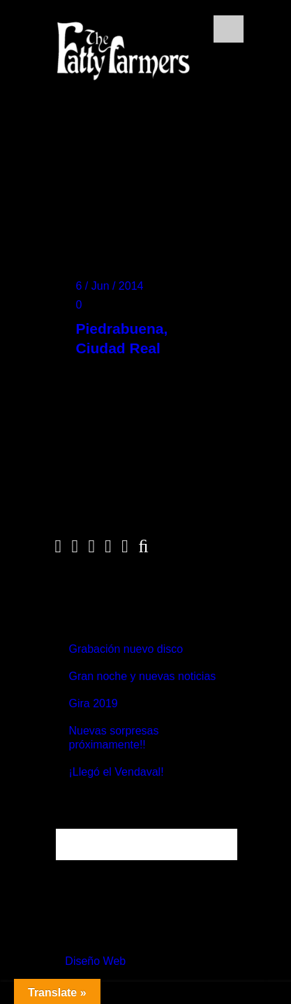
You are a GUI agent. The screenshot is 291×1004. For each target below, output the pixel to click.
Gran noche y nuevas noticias (142, 676)
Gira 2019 (93, 703)
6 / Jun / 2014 (110, 286)
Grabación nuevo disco (126, 649)
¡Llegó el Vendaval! (116, 772)
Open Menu (229, 29)
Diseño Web (95, 961)
